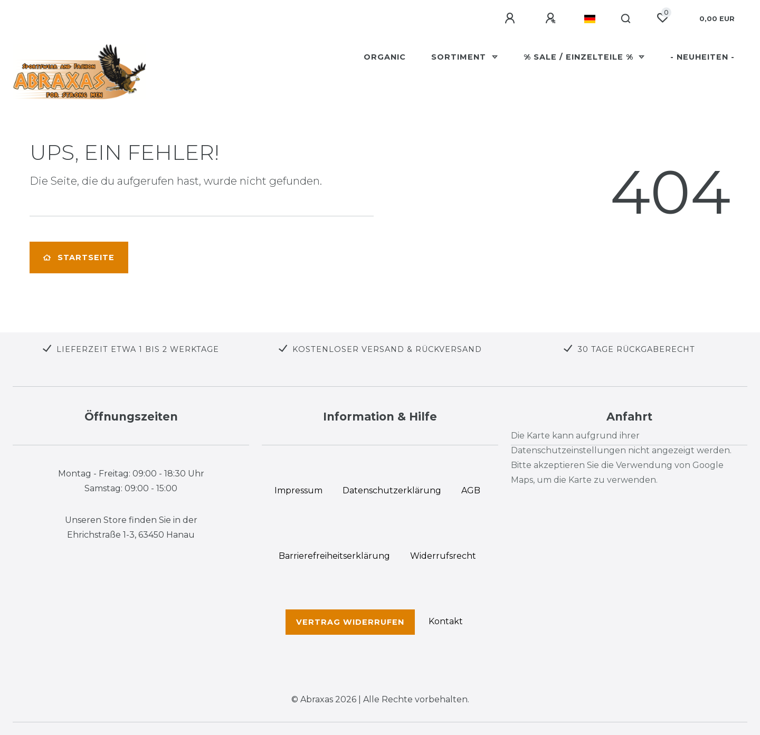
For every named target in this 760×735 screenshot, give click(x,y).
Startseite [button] (79, 257)
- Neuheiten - (702, 57)
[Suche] (626, 19)
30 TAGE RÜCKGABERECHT (636, 349)
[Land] (590, 19)
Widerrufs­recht (443, 556)
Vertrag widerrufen (350, 622)
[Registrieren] (552, 18)
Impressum (298, 490)
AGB (470, 490)
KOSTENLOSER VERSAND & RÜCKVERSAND (387, 349)
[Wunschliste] (662, 18)
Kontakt (446, 621)
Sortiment (460, 57)
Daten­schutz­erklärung (392, 490)
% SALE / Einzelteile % (580, 57)
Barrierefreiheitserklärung (334, 556)
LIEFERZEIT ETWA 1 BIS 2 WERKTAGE (137, 349)
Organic (385, 57)
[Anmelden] (511, 18)
